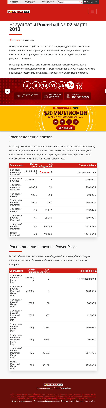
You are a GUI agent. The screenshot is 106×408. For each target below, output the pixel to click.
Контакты (79, 401)
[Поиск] (70, 2)
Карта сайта (90, 401)
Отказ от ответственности (21, 401)
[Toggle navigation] (92, 11)
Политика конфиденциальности (47, 401)
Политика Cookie (67, 401)
